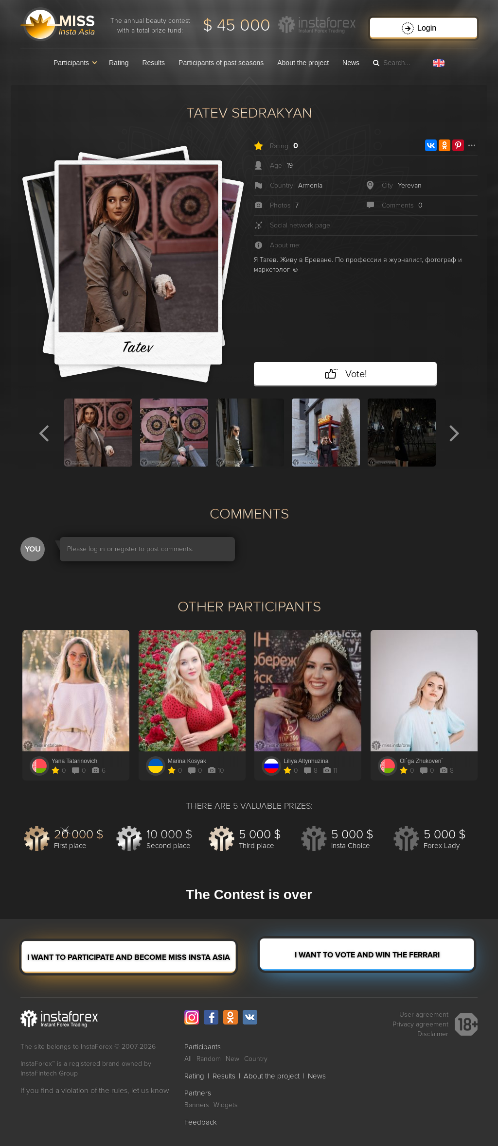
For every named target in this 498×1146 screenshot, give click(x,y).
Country (255, 1059)
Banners (196, 1105)
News (350, 63)
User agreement (423, 1014)
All (188, 1059)
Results (153, 63)
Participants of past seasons (221, 63)
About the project (303, 63)
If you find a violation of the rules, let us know (94, 1090)
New (232, 1059)
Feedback (200, 1122)
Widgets (225, 1105)
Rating (118, 63)
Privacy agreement (420, 1024)
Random (208, 1059)
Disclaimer (432, 1034)
